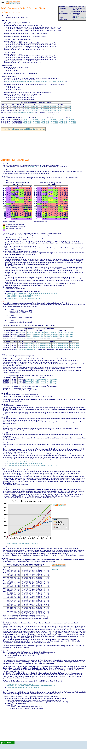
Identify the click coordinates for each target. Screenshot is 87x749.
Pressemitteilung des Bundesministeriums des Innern (24, 295)
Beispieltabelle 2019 (31, 381)
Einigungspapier (81, 17)
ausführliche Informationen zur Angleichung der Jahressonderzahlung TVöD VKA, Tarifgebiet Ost (35, 81)
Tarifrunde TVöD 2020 (34, 166)
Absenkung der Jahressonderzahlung (22, 112)
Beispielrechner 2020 (45, 383)
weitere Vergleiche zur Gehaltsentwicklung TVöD (22, 544)
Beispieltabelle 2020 (31, 383)
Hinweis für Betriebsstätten (8, 114)
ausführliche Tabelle (57, 569)
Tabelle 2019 (28, 108)
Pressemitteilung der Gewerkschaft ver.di (20, 296)
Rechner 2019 (37, 108)
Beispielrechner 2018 (45, 379)
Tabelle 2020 (28, 110)
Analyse (45, 106)
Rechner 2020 (37, 110)
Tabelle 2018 (28, 106)
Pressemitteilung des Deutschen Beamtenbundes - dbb (24, 298)
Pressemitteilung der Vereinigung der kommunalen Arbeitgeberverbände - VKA (32, 293)
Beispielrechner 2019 (45, 381)
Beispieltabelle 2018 (31, 379)
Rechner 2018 (37, 106)
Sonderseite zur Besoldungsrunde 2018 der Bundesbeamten (23, 129)
